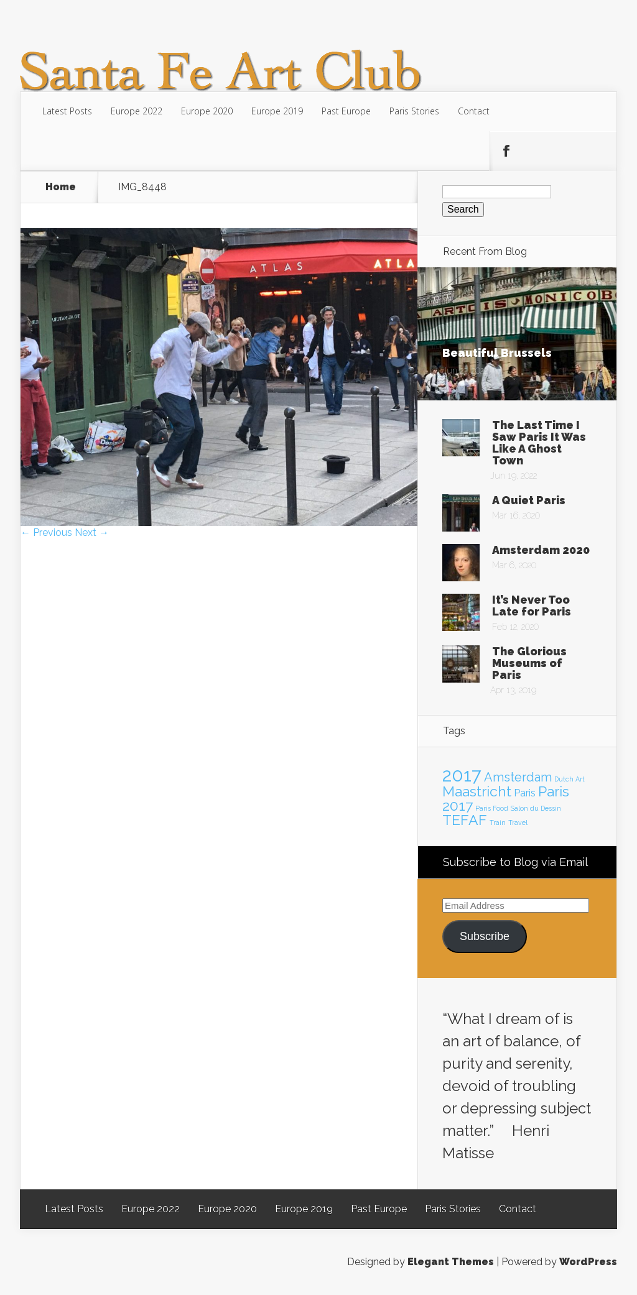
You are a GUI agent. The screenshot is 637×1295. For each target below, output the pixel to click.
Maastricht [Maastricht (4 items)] (476, 791)
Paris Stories (414, 111)
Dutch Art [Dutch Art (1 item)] (569, 779)
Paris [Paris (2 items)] (525, 793)
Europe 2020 (207, 111)
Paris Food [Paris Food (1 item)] (491, 808)
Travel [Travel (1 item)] (518, 822)
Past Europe (346, 111)
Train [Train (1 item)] (498, 822)
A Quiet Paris (528, 500)
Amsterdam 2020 (541, 549)
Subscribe (484, 936)
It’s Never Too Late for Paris (531, 605)
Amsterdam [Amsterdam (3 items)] (518, 777)
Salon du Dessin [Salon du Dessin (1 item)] (536, 808)
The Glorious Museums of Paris (529, 663)
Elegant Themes (450, 1262)
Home (60, 187)
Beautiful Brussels (497, 352)
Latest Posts (67, 111)
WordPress (588, 1262)
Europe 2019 (277, 111)
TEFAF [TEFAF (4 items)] (464, 819)
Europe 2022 (136, 111)
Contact (474, 111)
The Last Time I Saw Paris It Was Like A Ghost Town (539, 442)
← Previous (46, 532)
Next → (92, 532)
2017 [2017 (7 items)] (461, 775)
